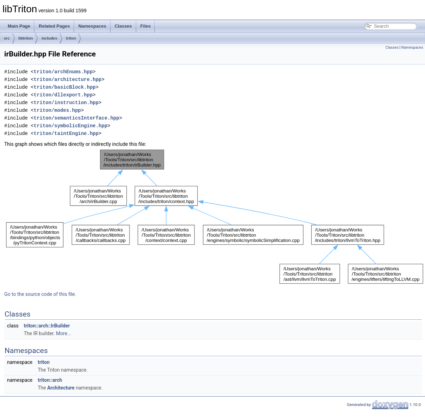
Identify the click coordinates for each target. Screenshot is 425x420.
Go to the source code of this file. (40, 294)
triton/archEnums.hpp (63, 71)
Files (145, 26)
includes (49, 38)
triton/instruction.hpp (66, 102)
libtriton (26, 38)
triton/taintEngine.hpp (66, 133)
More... (63, 333)
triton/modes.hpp (57, 110)
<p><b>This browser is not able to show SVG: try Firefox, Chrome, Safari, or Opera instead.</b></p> (214, 216)
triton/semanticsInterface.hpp (76, 118)
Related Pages (54, 26)
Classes (123, 26)
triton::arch (50, 380)
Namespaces (92, 26)
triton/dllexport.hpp (63, 95)
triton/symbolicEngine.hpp (70, 125)
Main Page (19, 26)
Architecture (60, 388)
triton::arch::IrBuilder (47, 325)
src (7, 38)
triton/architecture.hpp (67, 79)
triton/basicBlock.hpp (64, 87)
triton (71, 38)
